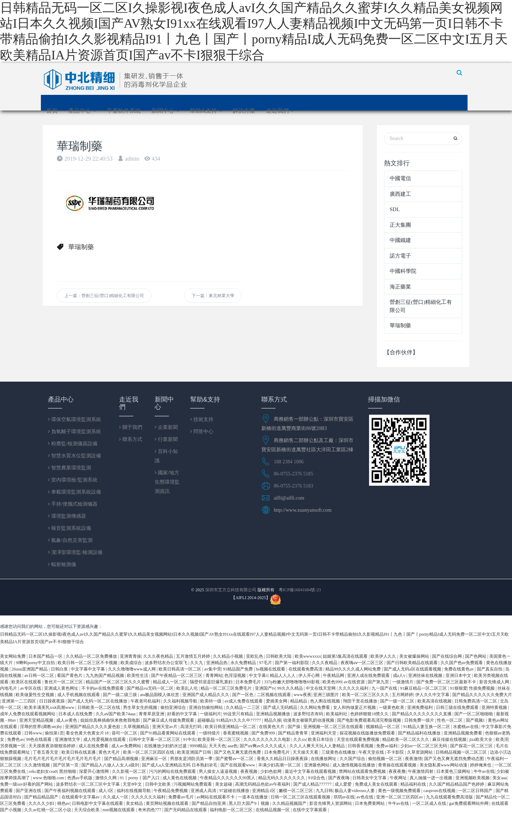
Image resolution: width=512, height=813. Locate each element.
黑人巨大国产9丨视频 (249, 803)
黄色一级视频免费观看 (400, 790)
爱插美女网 (277, 701)
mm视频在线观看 (119, 809)
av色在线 (365, 797)
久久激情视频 (37, 765)
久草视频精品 (136, 726)
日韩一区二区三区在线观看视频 (301, 797)
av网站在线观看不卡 (216, 797)
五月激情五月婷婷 (193, 656)
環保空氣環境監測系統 (75, 419)
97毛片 (266, 662)
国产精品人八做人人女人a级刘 (110, 765)
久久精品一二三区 (243, 707)
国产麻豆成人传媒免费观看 (169, 720)
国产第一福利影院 (292, 662)
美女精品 (135, 803)
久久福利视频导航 (180, 701)
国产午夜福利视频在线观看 (70, 790)
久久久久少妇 (41, 803)
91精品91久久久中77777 (239, 720)
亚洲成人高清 (204, 790)
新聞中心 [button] (165, 111)
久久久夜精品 (325, 662)
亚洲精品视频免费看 (463, 733)
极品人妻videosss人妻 (355, 790)
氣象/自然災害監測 (71, 540)
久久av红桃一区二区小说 (48, 809)
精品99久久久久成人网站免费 (353, 669)
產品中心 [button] (82, 111)
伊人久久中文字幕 (432, 694)
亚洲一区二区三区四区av (400, 797)
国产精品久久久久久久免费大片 (482, 694)
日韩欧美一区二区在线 (99, 707)
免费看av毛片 (181, 797)
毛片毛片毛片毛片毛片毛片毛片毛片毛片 (63, 758)
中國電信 (400, 178)
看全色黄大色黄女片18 (88, 733)
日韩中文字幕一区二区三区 (155, 739)
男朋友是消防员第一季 (192, 758)
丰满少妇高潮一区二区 (280, 765)
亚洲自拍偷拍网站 (206, 707)
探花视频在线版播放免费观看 (368, 733)
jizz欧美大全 (481, 739)
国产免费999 (263, 733)
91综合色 (317, 777)
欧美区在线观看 (26, 681)
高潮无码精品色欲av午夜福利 (263, 784)
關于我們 (131, 427)
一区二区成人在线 (429, 803)
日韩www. (33, 733)
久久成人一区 (116, 797)
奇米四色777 (150, 809)
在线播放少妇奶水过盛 (166, 745)
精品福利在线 (413, 784)
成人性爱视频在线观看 (105, 739)
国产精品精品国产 (41, 797)
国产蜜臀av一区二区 (235, 758)
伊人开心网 (309, 675)
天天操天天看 (306, 752)
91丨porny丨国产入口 (140, 777)
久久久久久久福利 (148, 797)
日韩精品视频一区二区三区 (462, 752)
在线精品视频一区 (273, 809)
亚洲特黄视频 (494, 707)
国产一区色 (243, 694)
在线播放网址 (324, 758)
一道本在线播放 (253, 797)
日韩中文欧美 (158, 784)
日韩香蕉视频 (361, 745)
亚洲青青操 (130, 656)
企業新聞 (167, 427)
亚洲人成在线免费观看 (369, 675)
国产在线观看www (238, 765)
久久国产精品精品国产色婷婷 (457, 784)
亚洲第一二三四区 (19, 701)
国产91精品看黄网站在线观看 (168, 733)
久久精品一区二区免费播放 (92, 656)
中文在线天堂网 (321, 688)
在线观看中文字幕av (81, 797)
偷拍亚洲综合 (173, 707)
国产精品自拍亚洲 (209, 803)
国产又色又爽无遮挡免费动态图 (454, 758)
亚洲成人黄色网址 (61, 688)
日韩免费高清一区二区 (476, 701)
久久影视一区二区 (129, 771)
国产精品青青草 (293, 733)
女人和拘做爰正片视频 (355, 707)
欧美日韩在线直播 (79, 752)
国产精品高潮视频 (121, 758)
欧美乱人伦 (187, 688)
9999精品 (198, 745)
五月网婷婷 (402, 694)
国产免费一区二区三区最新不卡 (446, 681)
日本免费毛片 (248, 681)
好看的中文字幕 (182, 713)
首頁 (52, 111)
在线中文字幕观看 (310, 809)
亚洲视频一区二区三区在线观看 (333, 726)
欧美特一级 (211, 701)
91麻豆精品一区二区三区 (424, 688)
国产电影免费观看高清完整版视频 (369, 720)
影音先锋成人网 (494, 681)
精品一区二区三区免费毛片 (227, 688)
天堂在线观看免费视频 (358, 739)
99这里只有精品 (238, 713)
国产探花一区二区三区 (472, 745)
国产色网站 (476, 656)
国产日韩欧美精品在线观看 (412, 662)
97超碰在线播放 (234, 790)
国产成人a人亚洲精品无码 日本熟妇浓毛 (180, 765)
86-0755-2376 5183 (293, 486)
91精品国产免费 (238, 669)
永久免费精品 (243, 662)
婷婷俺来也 (481, 765)
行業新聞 (167, 439)
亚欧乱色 (255, 656)
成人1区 (106, 790)
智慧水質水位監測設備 (75, 455)
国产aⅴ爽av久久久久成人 (264, 745)
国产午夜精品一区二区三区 (177, 675)
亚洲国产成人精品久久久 (206, 694)
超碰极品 (205, 720)
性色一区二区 (450, 720)
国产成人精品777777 (313, 784)
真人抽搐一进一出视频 (431, 777)
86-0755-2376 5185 (293, 474)
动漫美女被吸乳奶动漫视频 (309, 720)
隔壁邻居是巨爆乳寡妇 (212, 681)
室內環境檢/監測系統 (73, 479)
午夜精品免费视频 (171, 790)
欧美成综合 (132, 662)
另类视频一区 (13, 745)
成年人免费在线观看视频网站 (28, 713)
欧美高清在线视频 (435, 701)
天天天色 (217, 745)
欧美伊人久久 (383, 656)
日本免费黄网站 (370, 803)
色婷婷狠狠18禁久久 (370, 713)
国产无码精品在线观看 (186, 809)
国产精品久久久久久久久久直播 (422, 713)
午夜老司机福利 (145, 701)
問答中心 (202, 431)
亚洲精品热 (217, 662)
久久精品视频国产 (290, 803)
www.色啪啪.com (49, 777)
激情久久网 (106, 777)
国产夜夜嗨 (339, 777)
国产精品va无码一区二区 (150, 688)
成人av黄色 (67, 720)
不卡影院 (396, 752)
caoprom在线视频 (440, 790)
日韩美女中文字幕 (370, 777)
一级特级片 (210, 733)
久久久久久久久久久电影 (268, 739)
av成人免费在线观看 (244, 701)
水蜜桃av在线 (466, 726)
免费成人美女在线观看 (377, 784)
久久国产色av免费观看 (462, 662)
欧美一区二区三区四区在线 (149, 752)
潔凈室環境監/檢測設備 (76, 552)
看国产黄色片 (70, 675)
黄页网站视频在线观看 (168, 803)
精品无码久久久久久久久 (282, 777)
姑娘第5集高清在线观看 (346, 656)
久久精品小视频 (228, 656)
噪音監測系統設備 (70, 528)
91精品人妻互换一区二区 (427, 726)
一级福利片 (210, 713)
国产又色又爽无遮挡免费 (238, 752)
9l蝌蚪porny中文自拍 (35, 662)
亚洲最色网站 (317, 765)
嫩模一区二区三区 (296, 790)
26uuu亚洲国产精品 (30, 669)
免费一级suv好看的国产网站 (27, 784)
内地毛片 (9, 688)
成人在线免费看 (94, 745)
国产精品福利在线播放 (420, 733)
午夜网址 (399, 777)
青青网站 (214, 675)
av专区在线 (31, 688)
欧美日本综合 (321, 739)
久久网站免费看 (315, 707)
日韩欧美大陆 (279, 656)
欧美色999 (332, 681)
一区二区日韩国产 (476, 790)
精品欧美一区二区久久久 (406, 739)
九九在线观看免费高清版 (450, 797)
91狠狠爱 (458, 688)
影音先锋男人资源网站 (331, 803)
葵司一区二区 (125, 733)
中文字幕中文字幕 (88, 669)
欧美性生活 (138, 675)
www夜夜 (302, 694)
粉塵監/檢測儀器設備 (73, 443)
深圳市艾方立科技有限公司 (230, 589)
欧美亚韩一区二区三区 (219, 739)
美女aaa (499, 777)
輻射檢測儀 (63, 564)
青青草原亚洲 (152, 713)
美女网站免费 (13, 656)
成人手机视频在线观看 (79, 694)
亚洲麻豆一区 (154, 758)
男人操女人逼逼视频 (218, 771)
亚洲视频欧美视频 (473, 777)
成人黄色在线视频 (180, 777)
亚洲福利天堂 (324, 733)
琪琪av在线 (344, 797)
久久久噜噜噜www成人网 (132, 669)
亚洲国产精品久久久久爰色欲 (93, 726)
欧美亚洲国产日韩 (194, 752)
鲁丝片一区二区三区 (64, 681)
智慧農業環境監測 (70, 467)
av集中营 (212, 669)
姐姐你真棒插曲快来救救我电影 (110, 720)
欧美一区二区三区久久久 (366, 694)
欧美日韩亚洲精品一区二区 (231, 726)
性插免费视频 (482, 688)
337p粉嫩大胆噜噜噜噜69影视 (292, 681)
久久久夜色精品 (158, 656)
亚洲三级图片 (326, 694)
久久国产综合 (353, 758)
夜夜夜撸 (397, 771)
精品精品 (299, 701)
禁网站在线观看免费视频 (363, 771)
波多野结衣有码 (308, 713)
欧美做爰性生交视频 (35, 694)
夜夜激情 (413, 758)
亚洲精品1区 (264, 790)
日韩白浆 (60, 669)
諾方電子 (400, 256)
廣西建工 (400, 194)
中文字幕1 (258, 675)
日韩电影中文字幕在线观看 (98, 803)
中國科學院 (403, 271)
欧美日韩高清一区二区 (180, 669)
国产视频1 (476, 720)
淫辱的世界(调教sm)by (41, 726)
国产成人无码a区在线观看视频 (413, 669)
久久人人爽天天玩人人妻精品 (317, 745)
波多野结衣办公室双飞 (166, 662)
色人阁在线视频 (325, 701)
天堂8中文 (133, 784)
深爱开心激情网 (94, 771)
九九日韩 (324, 790)
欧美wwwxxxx (308, 656)
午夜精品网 (334, 675)
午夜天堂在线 (371, 752)
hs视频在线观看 (271, 669)
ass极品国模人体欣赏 (160, 694)
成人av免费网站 (126, 745)
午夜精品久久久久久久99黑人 (228, 777)
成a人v (399, 675)
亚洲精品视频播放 (273, 713)
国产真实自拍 (490, 669)
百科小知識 (166, 456)
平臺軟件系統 (124, 111)
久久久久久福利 (353, 688)
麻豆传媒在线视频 (450, 739)
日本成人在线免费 (76, 713)
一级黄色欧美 (392, 707)
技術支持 (202, 419)
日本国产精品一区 (46, 656)
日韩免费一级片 (419, 720)
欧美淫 (502, 739)
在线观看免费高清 (306, 669)
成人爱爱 (344, 784)
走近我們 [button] (280, 111)
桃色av (63, 803)
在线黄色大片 (272, 726)
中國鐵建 (400, 240)
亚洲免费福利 (420, 707)
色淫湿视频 (235, 675)
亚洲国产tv (265, 688)
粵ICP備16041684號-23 (300, 589)
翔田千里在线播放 (360, 701)
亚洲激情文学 (68, 739)
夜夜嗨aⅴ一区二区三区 (362, 662)
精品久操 (272, 720)
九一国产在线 (385, 688)
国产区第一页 (66, 765)
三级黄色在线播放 (339, 752)
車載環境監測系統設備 (75, 491)
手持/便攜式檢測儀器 (73, 503)
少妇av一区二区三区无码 (424, 745)
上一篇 (104, 295)
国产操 (295, 726)
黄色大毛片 (109, 752)
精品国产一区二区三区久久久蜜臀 (118, 681)
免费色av (15, 739)
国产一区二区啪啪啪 (474, 713)
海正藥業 (400, 287)
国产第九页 (379, 681)
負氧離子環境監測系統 (75, 431)
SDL (395, 209)
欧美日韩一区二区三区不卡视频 (88, 662)
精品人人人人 (283, 675)
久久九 (197, 662)
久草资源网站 (420, 752)
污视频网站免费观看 (193, 784)
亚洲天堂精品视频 (36, 720)
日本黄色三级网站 (453, 771)
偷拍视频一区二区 (385, 758)
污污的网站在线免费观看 (173, 771)
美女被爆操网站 (414, 656)
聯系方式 (131, 439)
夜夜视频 (249, 771)
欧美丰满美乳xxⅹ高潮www (49, 707)
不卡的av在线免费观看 (103, 688)
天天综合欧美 (87, 809)
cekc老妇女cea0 (42, 771)
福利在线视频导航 (134, 790)
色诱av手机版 (80, 777)
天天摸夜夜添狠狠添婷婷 (52, 745)
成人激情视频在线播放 (354, 765)
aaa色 (233, 745)
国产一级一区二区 (397, 701)
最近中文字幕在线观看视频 (311, 771)
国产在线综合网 (447, 656)
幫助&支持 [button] (206, 111)
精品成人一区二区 (170, 681)
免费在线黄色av (459, 669)
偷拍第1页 (54, 733)
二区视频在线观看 (274, 694)
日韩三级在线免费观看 (458, 707)
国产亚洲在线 (29, 790)
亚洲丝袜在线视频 (425, 675)
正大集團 (400, 225)
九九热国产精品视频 (105, 675)
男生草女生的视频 (140, 707)
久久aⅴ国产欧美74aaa (116, 713)
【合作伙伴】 (401, 352)
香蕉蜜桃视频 (236, 733)
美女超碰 (224, 784)
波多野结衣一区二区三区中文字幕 (88, 784)
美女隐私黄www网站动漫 (444, 765)
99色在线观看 (39, 739)
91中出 (189, 739)
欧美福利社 (337, 713)
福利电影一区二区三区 (232, 809)
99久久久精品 (290, 688)
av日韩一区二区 (39, 675)
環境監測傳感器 (68, 515)
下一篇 (213, 295)
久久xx (299, 739)
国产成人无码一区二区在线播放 (98, 701)
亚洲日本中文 (459, 675)
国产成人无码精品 (280, 707)
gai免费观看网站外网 (469, 803)
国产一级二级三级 (120, 694)
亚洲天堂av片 (165, 726)
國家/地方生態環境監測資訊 (167, 482)
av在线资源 (355, 681)
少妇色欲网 (271, 771)
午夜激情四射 (421, 771)
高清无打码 (191, 726)
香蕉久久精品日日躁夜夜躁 (283, 758)
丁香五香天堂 (46, 752)
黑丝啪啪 (68, 771)
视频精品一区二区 (383, 726)
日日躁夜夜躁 (52, 701)
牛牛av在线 (484, 771)
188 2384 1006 (289, 461)
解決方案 (244, 111)
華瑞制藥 (81, 247)
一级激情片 (403, 681)
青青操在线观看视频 (397, 765)
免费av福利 (387, 745)
